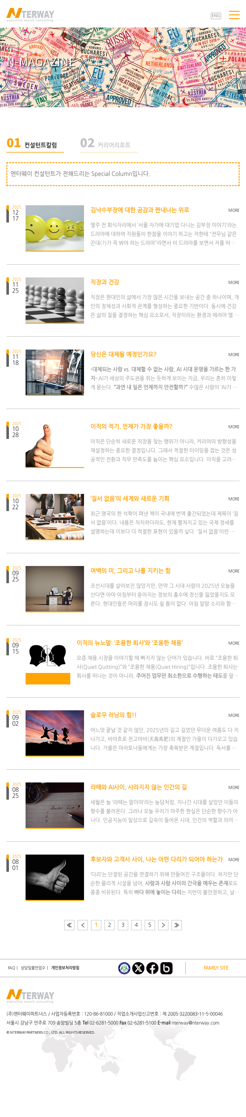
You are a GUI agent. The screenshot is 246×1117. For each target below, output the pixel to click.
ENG (216, 16)
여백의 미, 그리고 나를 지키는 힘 (130, 571)
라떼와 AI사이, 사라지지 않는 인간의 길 (138, 788)
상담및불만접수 (33, 968)
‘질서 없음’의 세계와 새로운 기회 (129, 499)
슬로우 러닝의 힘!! (113, 716)
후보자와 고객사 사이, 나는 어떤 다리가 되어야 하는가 (156, 860)
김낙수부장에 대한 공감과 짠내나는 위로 (139, 211)
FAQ (11, 968)
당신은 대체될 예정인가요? (123, 355)
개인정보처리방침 (65, 968)
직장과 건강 (104, 283)
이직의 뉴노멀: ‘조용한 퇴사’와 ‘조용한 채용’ (129, 643)
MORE (234, 210)
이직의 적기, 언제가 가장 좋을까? (131, 427)
